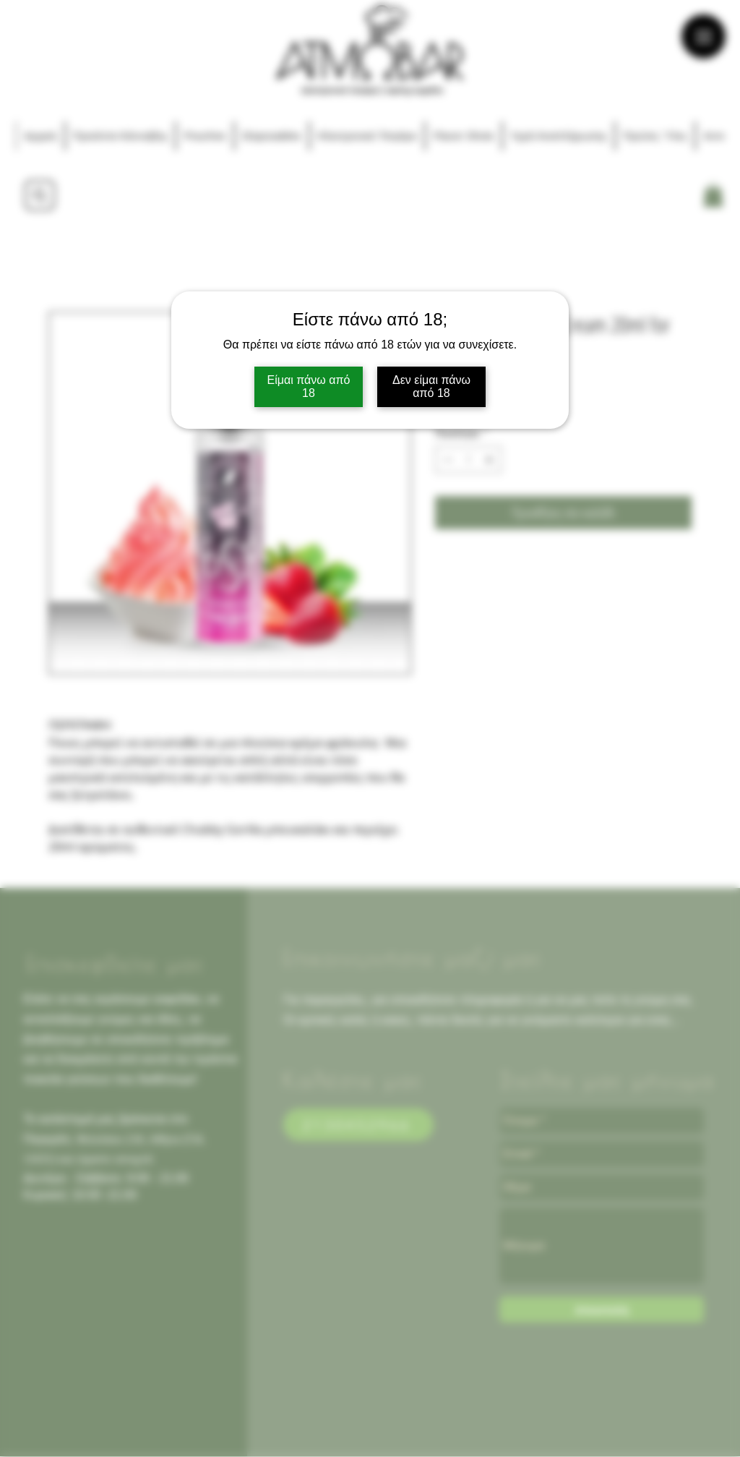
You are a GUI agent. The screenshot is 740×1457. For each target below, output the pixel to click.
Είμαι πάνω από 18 (308, 386)
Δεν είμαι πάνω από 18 (431, 386)
